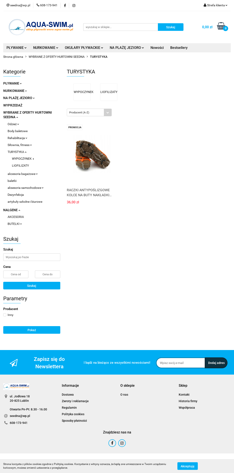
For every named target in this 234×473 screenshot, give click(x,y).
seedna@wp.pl (20, 416)
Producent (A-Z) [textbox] (79, 112)
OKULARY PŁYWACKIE (84, 48)
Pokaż (32, 330)
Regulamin (69, 407)
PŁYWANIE (17, 48)
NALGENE (11, 210)
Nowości (157, 48)
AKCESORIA (16, 217)
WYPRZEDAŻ (12, 105)
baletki (12, 181)
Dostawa (68, 394)
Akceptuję (188, 466)
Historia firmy (188, 401)
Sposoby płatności (74, 420)
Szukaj (31, 285)
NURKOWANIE (45, 48)
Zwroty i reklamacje (75, 401)
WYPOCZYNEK (23, 158)
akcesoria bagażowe (23, 174)
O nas (124, 394)
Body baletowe (18, 131)
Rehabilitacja (17, 138)
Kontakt (184, 394)
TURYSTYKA (17, 152)
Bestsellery (179, 48)
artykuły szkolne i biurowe (25, 201)
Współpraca (187, 407)
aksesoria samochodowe (26, 187)
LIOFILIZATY (20, 165)
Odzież (13, 124)
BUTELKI (15, 224)
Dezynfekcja (16, 194)
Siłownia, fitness (20, 145)
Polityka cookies (73, 414)
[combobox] (89, 112)
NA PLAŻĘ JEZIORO (127, 48)
